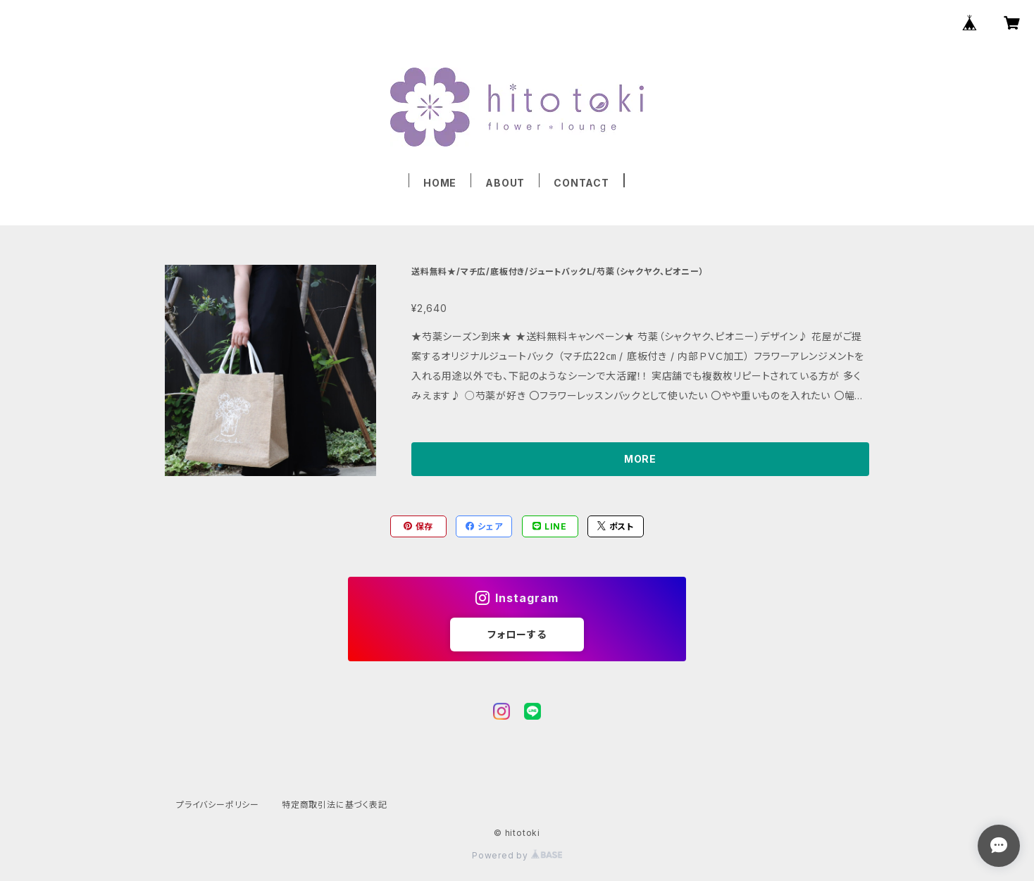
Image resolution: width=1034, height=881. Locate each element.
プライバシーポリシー (217, 804)
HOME (439, 183)
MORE (640, 459)
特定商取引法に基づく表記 (334, 804)
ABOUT (505, 183)
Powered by (517, 855)
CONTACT (581, 183)
